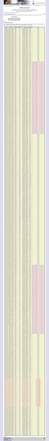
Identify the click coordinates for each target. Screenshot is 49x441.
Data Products (22, 5)
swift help (7, 439)
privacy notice (10, 440)
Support (10, 5)
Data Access (13, 5)
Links (29, 5)
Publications (26, 5)
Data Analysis (18, 5)
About (8, 5)
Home (5, 5)
